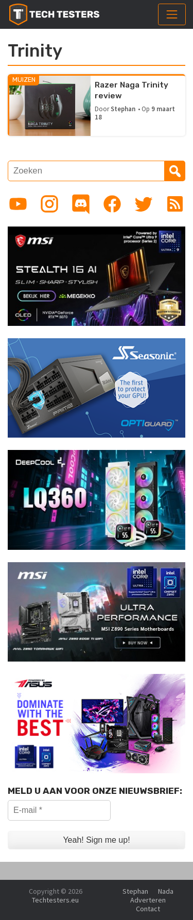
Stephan (123, 109)
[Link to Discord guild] (81, 204)
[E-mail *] (59, 810)
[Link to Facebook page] (112, 204)
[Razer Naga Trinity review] (50, 105)
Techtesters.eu (55, 900)
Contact (148, 908)
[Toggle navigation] (172, 14)
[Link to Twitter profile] (143, 204)
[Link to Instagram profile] (49, 204)
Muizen (24, 79)
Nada (165, 891)
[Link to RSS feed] (175, 204)
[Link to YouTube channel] (18, 204)
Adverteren (148, 900)
